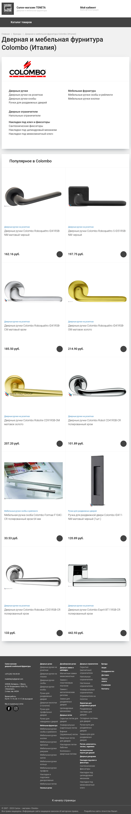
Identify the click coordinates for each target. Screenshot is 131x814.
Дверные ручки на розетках (17, 227)
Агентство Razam (109, 811)
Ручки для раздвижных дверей (82, 511)
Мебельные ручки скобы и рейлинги (21, 511)
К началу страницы (65, 800)
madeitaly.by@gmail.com (14, 679)
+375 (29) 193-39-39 (12, 674)
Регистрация (93, 10)
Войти (83, 10)
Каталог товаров (22, 22)
